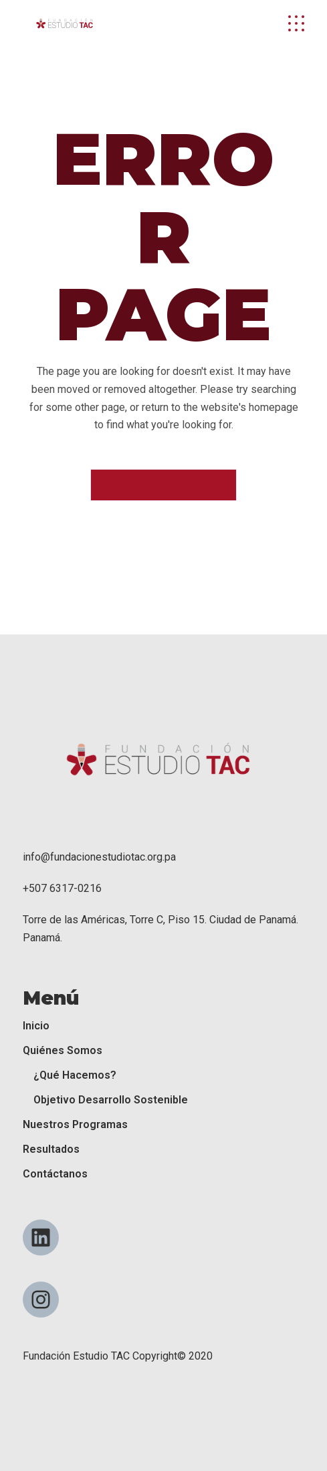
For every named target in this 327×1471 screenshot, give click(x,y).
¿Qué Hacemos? (74, 1075)
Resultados (51, 1149)
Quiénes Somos (62, 1050)
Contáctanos (55, 1173)
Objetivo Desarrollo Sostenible (110, 1099)
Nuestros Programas (75, 1124)
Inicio (36, 1025)
